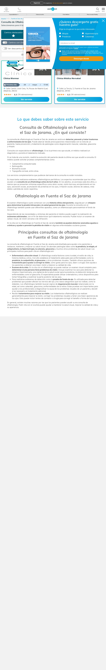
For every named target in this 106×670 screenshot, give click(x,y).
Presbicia (66, 36)
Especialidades (13, 14)
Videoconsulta (40, 14)
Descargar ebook (81, 58)
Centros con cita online (19, 42)
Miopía (65, 33)
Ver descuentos (22, 48)
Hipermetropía (91, 33)
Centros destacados (13, 34)
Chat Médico (66, 14)
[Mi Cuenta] (6, 9)
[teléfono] (19, 9)
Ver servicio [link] (26, 99)
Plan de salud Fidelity (92, 14)
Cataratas (89, 36)
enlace (76, 48)
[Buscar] (98, 9)
